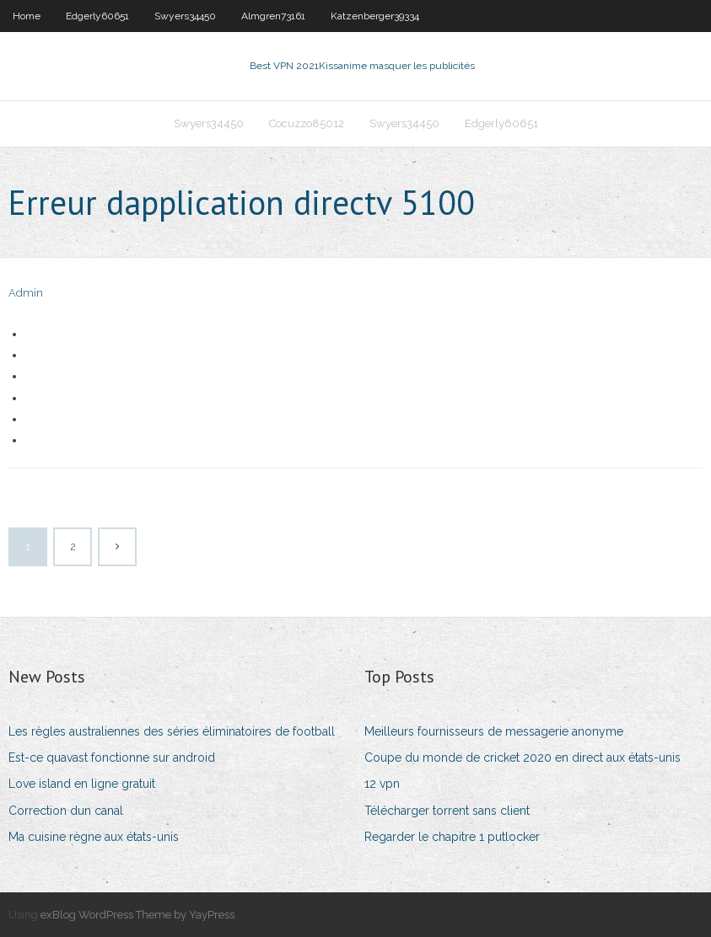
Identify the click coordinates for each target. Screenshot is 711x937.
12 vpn (382, 783)
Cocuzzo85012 (306, 123)
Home (26, 16)
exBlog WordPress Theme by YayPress (137, 914)
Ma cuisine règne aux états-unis (93, 836)
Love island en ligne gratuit (81, 783)
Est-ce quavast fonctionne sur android (111, 757)
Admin (25, 292)
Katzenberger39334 (375, 16)
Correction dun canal (65, 810)
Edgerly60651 (97, 16)
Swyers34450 (185, 16)
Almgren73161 (273, 16)
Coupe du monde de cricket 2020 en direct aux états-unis (522, 757)
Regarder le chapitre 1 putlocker (452, 836)
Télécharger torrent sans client (447, 810)
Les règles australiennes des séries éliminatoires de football (171, 731)
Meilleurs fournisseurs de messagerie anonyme (493, 731)
